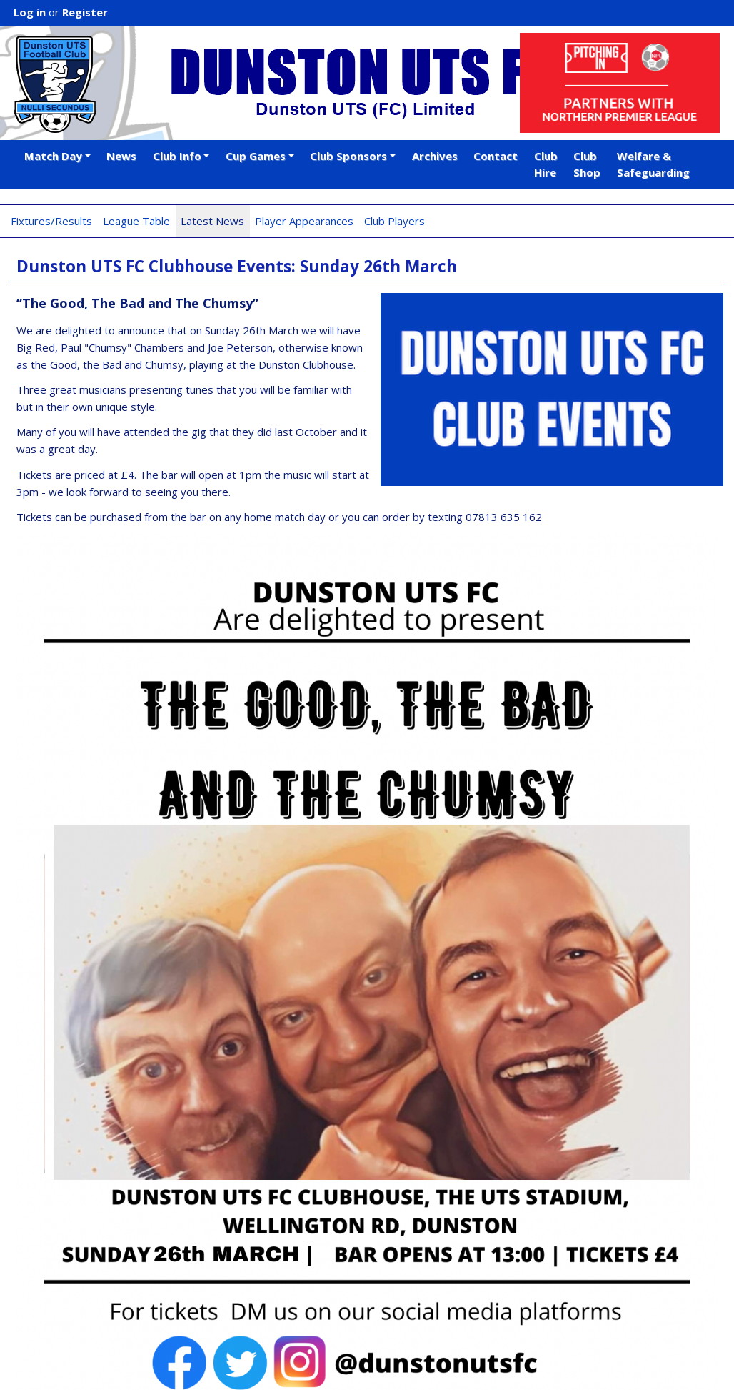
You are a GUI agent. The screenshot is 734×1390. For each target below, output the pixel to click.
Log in (30, 12)
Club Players (394, 221)
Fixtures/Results (51, 221)
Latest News (212, 221)
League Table (136, 221)
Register (85, 12)
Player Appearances (304, 221)
